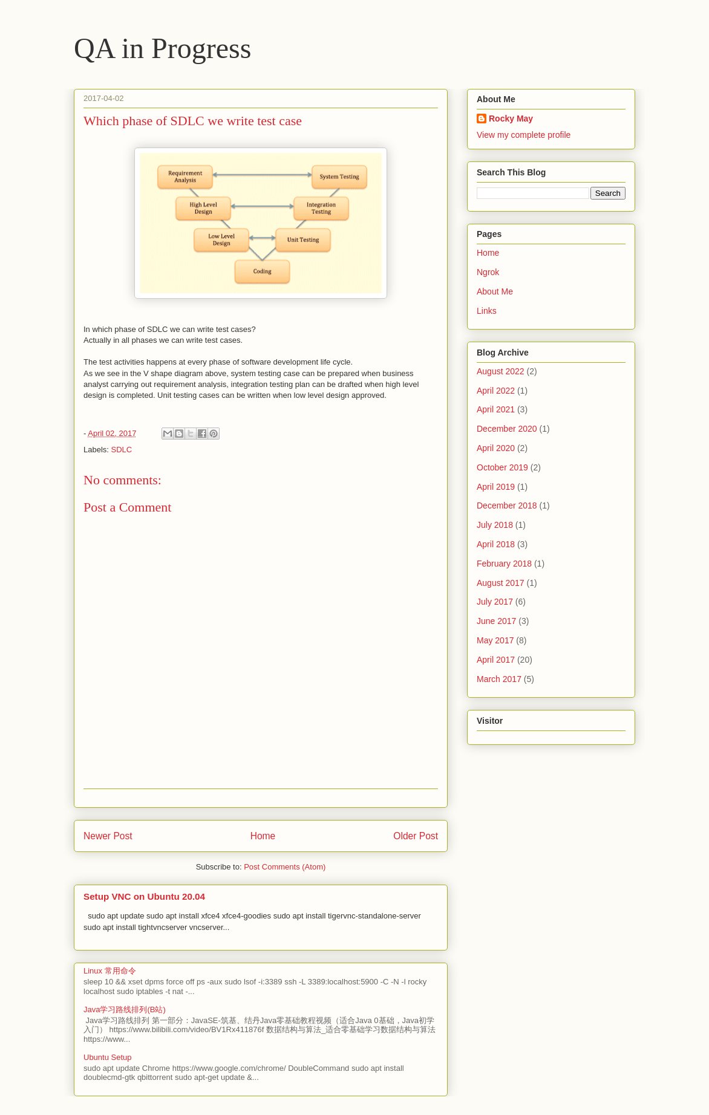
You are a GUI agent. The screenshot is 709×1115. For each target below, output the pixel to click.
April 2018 (496, 544)
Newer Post (107, 836)
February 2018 (504, 563)
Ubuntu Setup (107, 1057)
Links (487, 311)
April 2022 (496, 390)
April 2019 (496, 487)
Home (263, 836)
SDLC (121, 449)
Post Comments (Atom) (284, 866)
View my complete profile (523, 135)
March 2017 (499, 679)
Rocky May (511, 118)
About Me (495, 291)
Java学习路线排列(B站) (124, 1009)
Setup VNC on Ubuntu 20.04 (144, 896)
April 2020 (496, 448)
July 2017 (495, 601)
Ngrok (488, 272)
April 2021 (496, 409)
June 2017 (496, 621)
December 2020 (507, 429)
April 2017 (496, 660)
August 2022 (500, 371)
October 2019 (502, 467)
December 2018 (507, 505)
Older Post (415, 836)
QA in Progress (162, 48)
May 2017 (495, 640)
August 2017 (500, 583)
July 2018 (495, 525)
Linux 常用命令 (109, 970)
